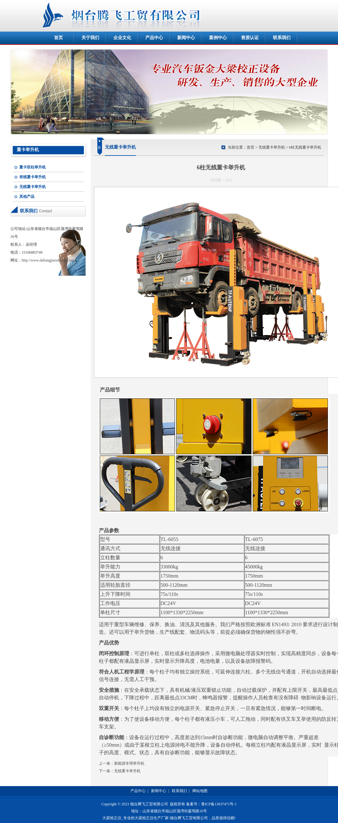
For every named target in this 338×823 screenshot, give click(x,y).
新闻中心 (186, 37)
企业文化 (122, 37)
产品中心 (154, 37)
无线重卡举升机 (32, 187)
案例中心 (218, 37)
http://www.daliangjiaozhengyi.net (48, 260)
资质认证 (250, 37)
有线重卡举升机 (32, 177)
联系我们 (282, 37)
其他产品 (26, 196)
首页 (58, 37)
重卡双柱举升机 (32, 167)
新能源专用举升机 (129, 763)
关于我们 (90, 37)
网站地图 (200, 791)
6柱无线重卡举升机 (305, 147)
